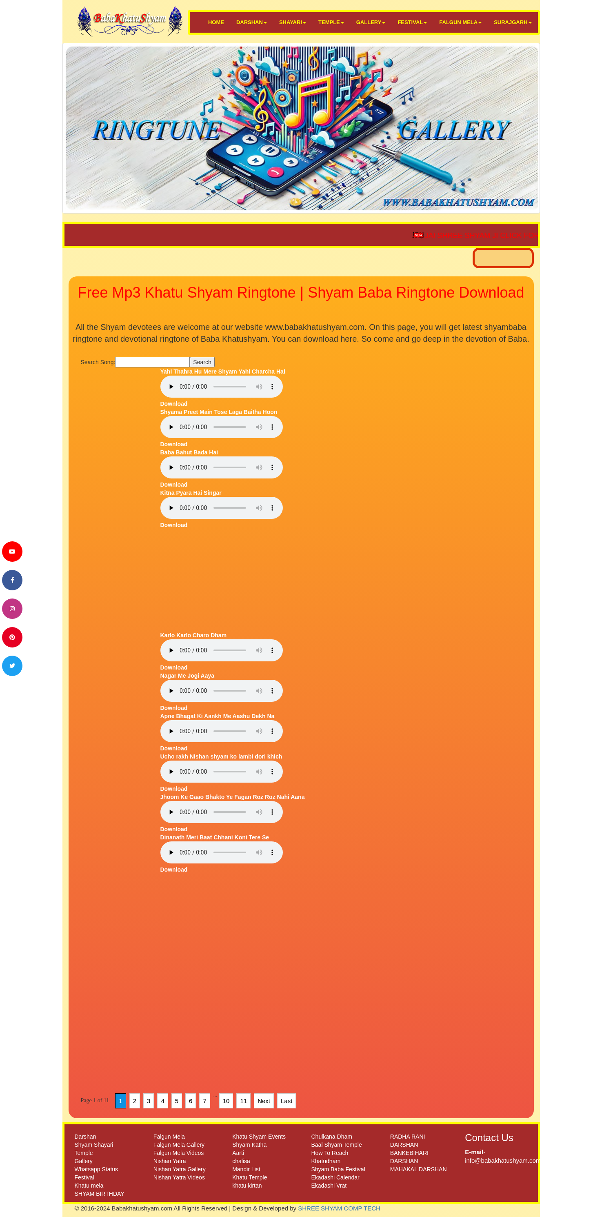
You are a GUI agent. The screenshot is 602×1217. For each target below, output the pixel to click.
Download (174, 403)
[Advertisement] (117, 489)
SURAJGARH (512, 22)
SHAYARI (292, 22)
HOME (216, 22)
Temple (84, 1153)
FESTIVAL (412, 22)
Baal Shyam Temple (336, 1144)
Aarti (238, 1153)
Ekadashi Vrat (329, 1185)
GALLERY (371, 22)
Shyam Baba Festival (338, 1169)
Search (202, 362)
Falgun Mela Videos (178, 1153)
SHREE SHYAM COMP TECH (339, 1208)
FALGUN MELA (460, 22)
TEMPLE (331, 22)
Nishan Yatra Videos (179, 1177)
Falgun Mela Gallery (178, 1144)
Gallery (84, 1161)
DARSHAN (251, 22)
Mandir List (246, 1169)
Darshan (85, 1136)
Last (286, 1100)
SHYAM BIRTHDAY (99, 1193)
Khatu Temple (249, 1177)
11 (243, 1100)
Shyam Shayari (94, 1144)
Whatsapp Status (96, 1169)
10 (226, 1100)
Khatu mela (89, 1185)
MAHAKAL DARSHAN (418, 1169)
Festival (84, 1177)
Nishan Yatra (169, 1161)
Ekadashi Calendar (335, 1177)
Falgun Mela (169, 1136)
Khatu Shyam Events (259, 1136)
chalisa (241, 1161)
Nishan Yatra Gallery (179, 1169)
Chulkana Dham (331, 1136)
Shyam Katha (249, 1144)
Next (264, 1100)
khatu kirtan (247, 1185)
